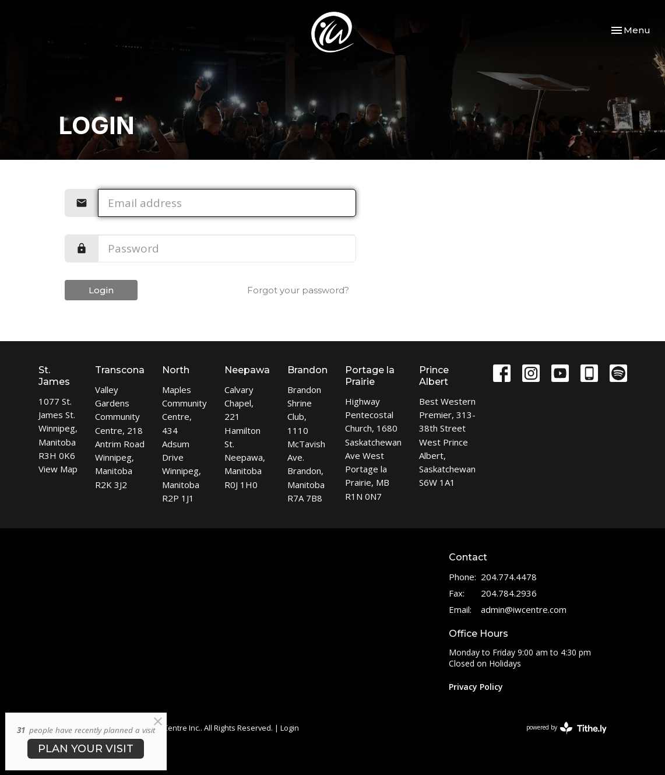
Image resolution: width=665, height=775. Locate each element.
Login (101, 290)
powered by (566, 728)
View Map (58, 469)
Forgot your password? (298, 290)
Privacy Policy (476, 686)
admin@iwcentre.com (524, 609)
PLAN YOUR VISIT (85, 748)
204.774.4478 (509, 577)
